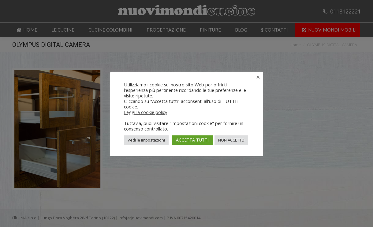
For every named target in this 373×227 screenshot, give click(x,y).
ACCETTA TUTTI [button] (192, 140)
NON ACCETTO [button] (231, 140)
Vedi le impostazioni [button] (146, 140)
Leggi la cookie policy (145, 112)
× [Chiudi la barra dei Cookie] (258, 77)
